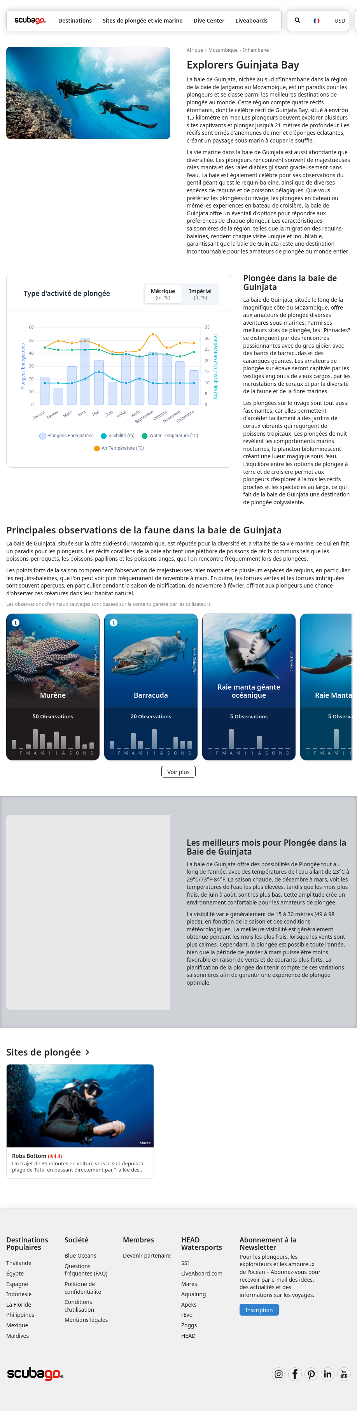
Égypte (15, 1273)
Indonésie (19, 1294)
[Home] (30, 20)
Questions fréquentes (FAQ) (86, 1269)
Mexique (17, 1325)
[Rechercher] (296, 21)
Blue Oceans (80, 1255)
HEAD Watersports (201, 1243)
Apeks (189, 1304)
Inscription (259, 1310)
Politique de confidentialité (83, 1287)
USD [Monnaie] (339, 20)
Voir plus (178, 772)
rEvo (186, 1314)
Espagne (17, 1284)
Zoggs (189, 1325)
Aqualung (193, 1294)
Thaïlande (19, 1263)
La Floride (18, 1304)
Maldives (17, 1335)
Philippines (20, 1314)
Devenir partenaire (147, 1255)
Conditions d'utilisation (80, 1305)
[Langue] (316, 21)
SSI (185, 1263)
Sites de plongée (47, 1052)
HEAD (188, 1335)
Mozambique (223, 50)
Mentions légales (86, 1319)
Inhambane (256, 50)
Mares (189, 1284)
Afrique (195, 50)
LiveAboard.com (201, 1273)
